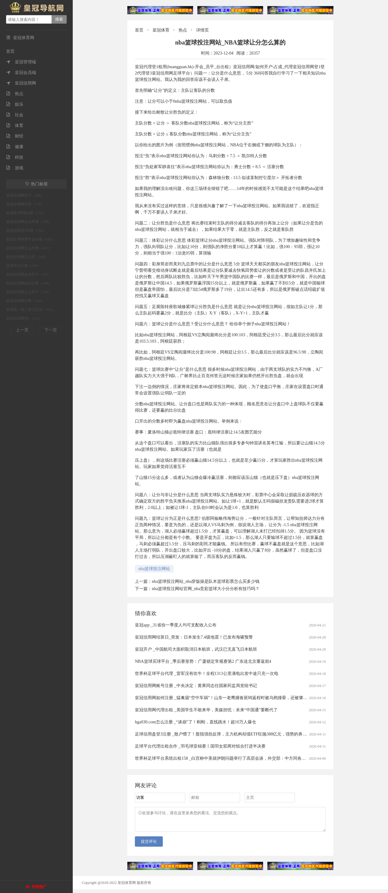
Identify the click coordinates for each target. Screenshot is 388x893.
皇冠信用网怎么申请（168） (29, 222)
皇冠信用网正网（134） (25, 301)
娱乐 (14, 104)
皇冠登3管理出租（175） (26, 213)
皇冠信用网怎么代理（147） (29, 248)
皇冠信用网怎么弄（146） (27, 257)
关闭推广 (39, 887)
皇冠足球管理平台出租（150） (30, 239)
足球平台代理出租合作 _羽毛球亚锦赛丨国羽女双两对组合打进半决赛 (200, 746)
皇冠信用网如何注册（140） (29, 283)
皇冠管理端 (21, 62)
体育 (14, 125)
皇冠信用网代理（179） (25, 204)
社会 (14, 115)
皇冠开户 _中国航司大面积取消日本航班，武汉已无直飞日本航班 (196, 649)
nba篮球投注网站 (154, 568)
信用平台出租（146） (23, 266)
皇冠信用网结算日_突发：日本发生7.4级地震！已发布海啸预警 (194, 637)
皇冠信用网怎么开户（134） (29, 292)
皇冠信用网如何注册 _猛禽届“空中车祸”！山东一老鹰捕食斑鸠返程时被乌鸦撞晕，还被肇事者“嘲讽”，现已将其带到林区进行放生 (257, 697)
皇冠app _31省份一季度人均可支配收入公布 (175, 625)
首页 (10, 51)
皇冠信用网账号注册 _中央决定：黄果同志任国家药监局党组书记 (196, 685)
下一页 (50, 330)
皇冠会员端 (21, 72)
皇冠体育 (160, 30)
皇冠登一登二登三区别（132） (30, 309)
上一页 (22, 330)
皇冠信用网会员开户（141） (29, 274)
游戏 (14, 168)
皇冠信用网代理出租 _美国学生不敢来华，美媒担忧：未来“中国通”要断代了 (206, 710)
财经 (14, 136)
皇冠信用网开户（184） (25, 195)
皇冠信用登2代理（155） (26, 230)
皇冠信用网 (21, 83)
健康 (14, 146)
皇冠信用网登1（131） (24, 318)
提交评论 (149, 845)
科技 (14, 157)
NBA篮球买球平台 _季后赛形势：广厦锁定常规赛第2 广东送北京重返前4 (203, 661)
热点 (14, 93)
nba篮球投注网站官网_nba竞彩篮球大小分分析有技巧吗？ (205, 588)
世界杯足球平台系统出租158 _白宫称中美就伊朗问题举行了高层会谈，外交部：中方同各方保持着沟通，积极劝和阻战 (246, 758)
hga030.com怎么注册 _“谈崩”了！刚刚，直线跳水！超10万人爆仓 (195, 722)
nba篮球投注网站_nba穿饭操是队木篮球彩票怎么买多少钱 (205, 581)
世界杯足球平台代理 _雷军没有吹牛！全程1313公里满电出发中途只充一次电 (206, 673)
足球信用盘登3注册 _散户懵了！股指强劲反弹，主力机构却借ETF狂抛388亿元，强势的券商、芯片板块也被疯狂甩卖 (244, 734)
